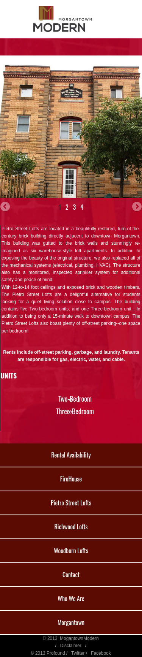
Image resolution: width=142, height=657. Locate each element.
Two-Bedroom (75, 399)
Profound (56, 653)
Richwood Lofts (70, 526)
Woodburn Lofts (71, 550)
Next (136, 207)
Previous (5, 207)
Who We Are (71, 598)
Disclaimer (70, 645)
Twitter (77, 653)
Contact (71, 574)
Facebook (101, 653)
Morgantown (71, 622)
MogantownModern (79, 638)
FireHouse (71, 478)
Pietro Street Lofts (71, 502)
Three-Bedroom (75, 411)
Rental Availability (71, 454)
